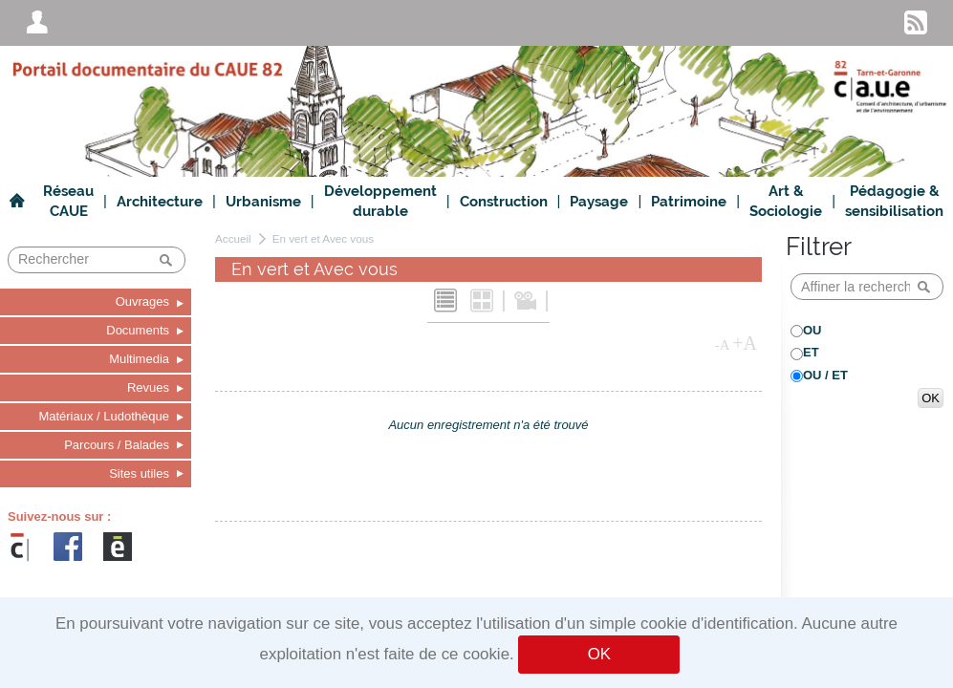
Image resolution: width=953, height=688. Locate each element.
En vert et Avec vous (323, 238)
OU (812, 330)
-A (722, 345)
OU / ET (825, 375)
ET (811, 352)
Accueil (233, 238)
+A (744, 343)
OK (599, 654)
